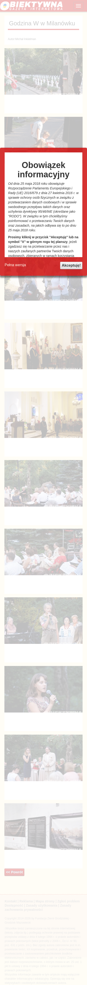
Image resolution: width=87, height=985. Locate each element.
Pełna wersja (15, 265)
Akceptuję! (71, 265)
